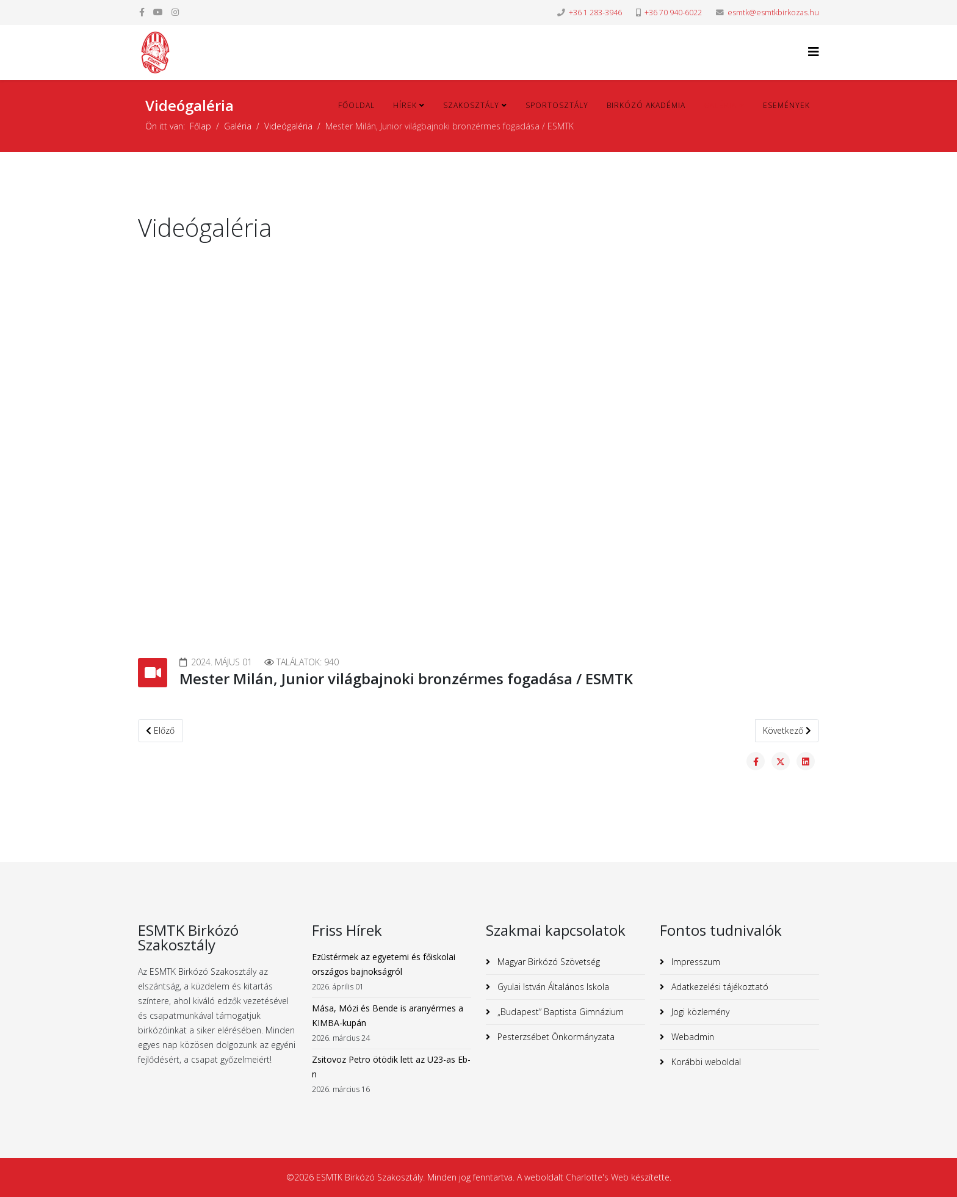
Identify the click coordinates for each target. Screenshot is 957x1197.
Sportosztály (556, 105)
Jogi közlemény (699, 1012)
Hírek (405, 105)
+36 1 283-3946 (595, 12)
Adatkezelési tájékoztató (718, 987)
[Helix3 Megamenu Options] (813, 51)
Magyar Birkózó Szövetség (547, 961)
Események (786, 105)
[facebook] (142, 12)
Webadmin (691, 1037)
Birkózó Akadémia (646, 105)
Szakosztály (471, 105)
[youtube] (158, 12)
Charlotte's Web (597, 1177)
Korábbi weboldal (705, 1062)
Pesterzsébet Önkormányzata (555, 1037)
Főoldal (356, 105)
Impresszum (694, 961)
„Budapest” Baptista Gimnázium (559, 1012)
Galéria (720, 105)
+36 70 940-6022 (673, 12)
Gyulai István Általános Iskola (552, 987)
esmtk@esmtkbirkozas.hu (773, 12)
